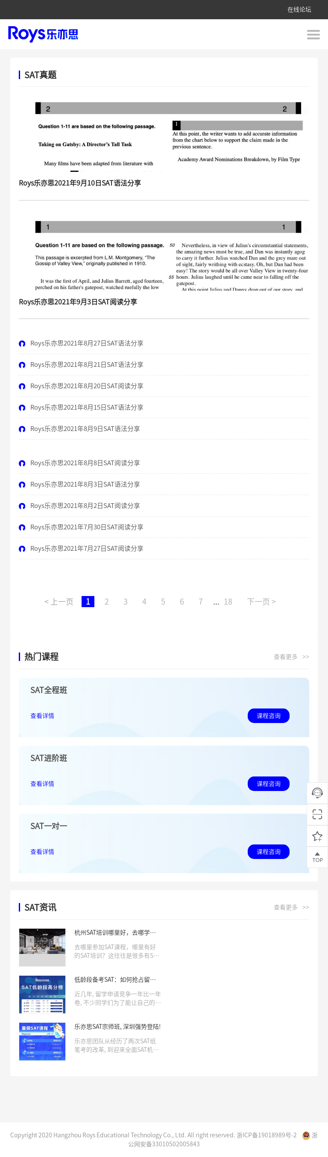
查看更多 (291, 657)
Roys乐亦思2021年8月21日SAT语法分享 (81, 364)
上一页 (58, 601)
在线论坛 (299, 9)
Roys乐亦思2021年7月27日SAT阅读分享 (81, 548)
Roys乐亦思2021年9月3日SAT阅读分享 (78, 301)
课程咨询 (269, 716)
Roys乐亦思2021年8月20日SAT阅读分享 (81, 386)
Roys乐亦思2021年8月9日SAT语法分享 (79, 428)
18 (228, 601)
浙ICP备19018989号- (265, 1135)
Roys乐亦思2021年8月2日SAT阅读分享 (79, 505)
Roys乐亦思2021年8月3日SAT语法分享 (79, 484)
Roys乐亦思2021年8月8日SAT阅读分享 (79, 463)
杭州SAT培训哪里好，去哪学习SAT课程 (115, 933)
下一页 (261, 601)
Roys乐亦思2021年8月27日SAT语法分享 (81, 343)
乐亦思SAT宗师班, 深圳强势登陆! (117, 1027)
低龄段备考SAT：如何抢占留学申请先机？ (115, 980)
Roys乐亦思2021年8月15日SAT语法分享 (81, 407)
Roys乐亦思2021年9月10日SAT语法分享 (80, 183)
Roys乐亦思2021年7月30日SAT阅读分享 (81, 527)
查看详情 (42, 716)
